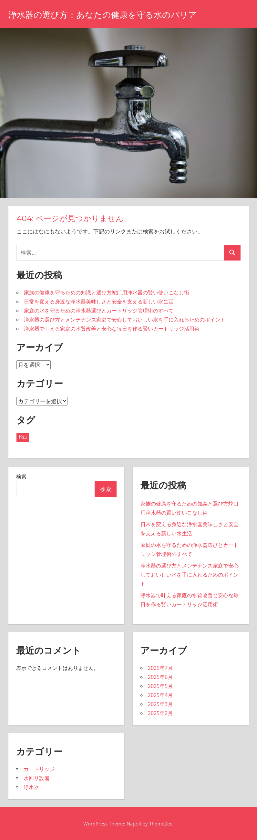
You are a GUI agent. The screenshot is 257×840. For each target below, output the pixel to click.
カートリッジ (39, 769)
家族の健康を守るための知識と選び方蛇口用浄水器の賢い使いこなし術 (106, 292)
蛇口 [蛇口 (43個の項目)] (23, 437)
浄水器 (31, 787)
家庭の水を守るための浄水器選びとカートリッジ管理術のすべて (99, 310)
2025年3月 (160, 704)
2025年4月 (160, 695)
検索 (21, 476)
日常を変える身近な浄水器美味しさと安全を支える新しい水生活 (99, 301)
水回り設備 (36, 778)
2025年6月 (160, 677)
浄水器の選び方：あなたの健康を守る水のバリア (109, 14)
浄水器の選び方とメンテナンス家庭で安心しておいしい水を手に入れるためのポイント (124, 319)
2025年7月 (160, 667)
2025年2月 (160, 713)
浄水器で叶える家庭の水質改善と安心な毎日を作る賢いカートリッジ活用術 (112, 328)
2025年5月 (160, 686)
